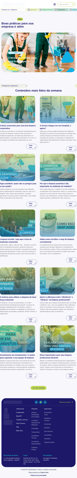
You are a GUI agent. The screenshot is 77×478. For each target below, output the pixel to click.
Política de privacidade (38, 475)
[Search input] (66, 4)
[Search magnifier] (73, 4)
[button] (20, 19)
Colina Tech (44, 472)
